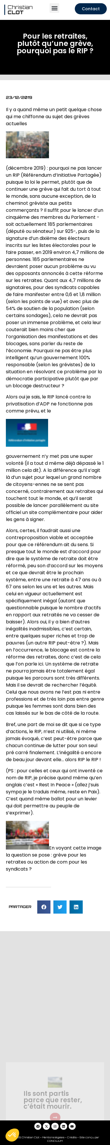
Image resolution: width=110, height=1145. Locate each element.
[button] (54, 8)
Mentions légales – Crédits (59, 1137)
